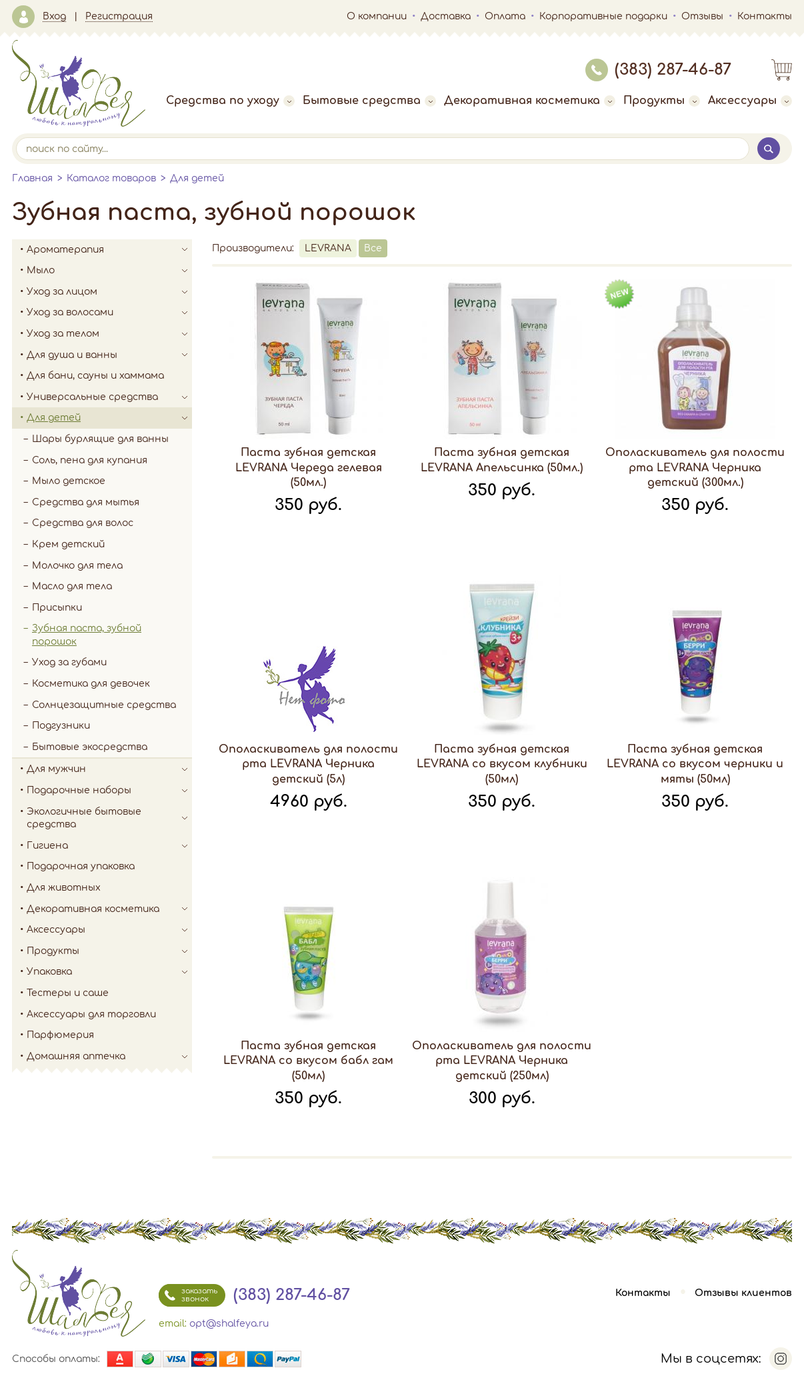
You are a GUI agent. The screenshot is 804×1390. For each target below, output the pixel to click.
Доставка (446, 16)
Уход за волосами (109, 312)
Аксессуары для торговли (91, 1014)
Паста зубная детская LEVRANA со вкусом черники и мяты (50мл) (695, 764)
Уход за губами (69, 662)
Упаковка (109, 972)
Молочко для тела (77, 566)
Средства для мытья (85, 502)
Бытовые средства (369, 101)
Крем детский (68, 544)
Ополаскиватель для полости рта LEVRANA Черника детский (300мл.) (695, 468)
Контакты (764, 16)
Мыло (109, 270)
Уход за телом (109, 334)
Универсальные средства (109, 397)
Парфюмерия (60, 1035)
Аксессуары (750, 101)
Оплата (505, 16)
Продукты (661, 101)
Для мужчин (109, 769)
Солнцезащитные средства (104, 705)
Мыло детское (68, 481)
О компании (377, 16)
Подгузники (61, 726)
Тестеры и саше (68, 993)
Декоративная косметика (529, 101)
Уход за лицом (109, 292)
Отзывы (702, 16)
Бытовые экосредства (89, 747)
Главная (32, 178)
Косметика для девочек (91, 684)
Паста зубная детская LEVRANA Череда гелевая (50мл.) (308, 468)
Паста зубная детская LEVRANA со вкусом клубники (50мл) (502, 764)
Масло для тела (72, 586)
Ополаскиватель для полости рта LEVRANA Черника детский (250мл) (501, 1061)
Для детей (197, 178)
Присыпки (57, 608)
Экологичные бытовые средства (109, 818)
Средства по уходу (230, 101)
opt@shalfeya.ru (229, 1324)
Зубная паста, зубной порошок (86, 635)
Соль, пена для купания (89, 460)
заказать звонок (188, 1295)
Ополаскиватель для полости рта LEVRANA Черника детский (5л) (308, 764)
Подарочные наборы (109, 790)
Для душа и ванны (109, 355)
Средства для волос (82, 523)
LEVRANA (328, 248)
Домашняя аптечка (109, 1056)
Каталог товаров (111, 178)
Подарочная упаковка (81, 866)
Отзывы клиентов (743, 1293)
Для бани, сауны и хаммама (95, 376)
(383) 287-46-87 (658, 70)
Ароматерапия (109, 250)
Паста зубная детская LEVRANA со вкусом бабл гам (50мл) (308, 1061)
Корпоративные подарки (603, 16)
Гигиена (109, 846)
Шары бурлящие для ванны (100, 439)
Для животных (64, 888)
